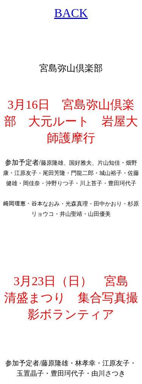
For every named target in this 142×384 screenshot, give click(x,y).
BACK (71, 13)
